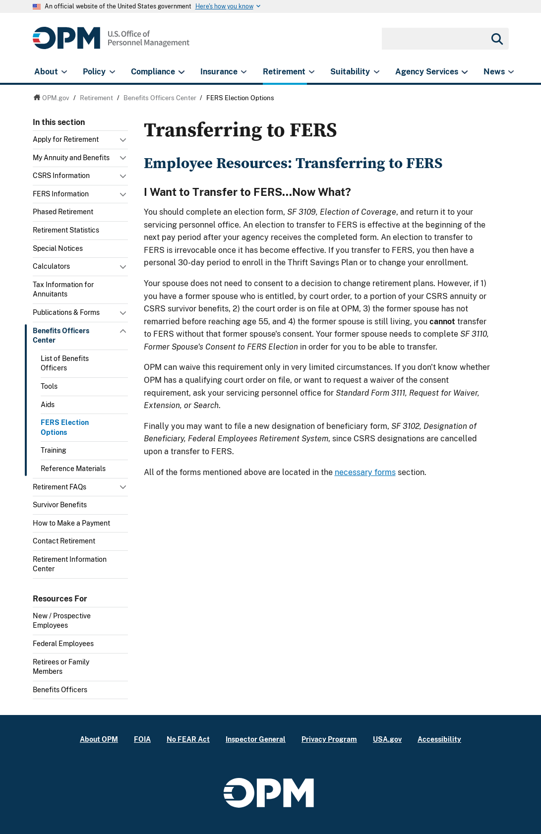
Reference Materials (73, 469)
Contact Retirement (64, 541)
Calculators (51, 266)
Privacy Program (329, 739)
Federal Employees (63, 644)
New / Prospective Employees (62, 621)
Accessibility (439, 739)
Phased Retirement (63, 212)
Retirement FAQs (59, 487)
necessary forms (365, 472)
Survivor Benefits (60, 505)
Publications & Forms (66, 312)
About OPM (99, 739)
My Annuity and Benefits (71, 158)
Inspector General (256, 739)
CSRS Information (61, 175)
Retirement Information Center (70, 564)
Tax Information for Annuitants (63, 289)
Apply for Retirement (66, 139)
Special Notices (58, 248)
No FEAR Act (188, 739)
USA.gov (387, 739)
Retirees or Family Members (61, 667)
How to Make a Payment (71, 523)
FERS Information (61, 194)
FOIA (142, 739)
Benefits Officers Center (61, 336)
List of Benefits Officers (65, 363)
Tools (49, 386)
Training (53, 450)
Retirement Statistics (66, 230)
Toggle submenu (124, 142)
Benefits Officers (60, 690)
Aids (48, 405)
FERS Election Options (65, 427)
